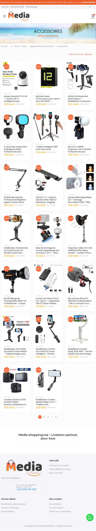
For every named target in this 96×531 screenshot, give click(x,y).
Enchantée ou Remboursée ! (13, 504)
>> (56, 417)
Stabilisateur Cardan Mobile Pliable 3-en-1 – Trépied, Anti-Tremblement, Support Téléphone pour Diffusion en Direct (47, 405)
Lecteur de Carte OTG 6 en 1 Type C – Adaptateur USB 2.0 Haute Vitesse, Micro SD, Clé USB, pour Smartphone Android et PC (48, 304)
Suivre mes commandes (60, 511)
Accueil (4, 46)
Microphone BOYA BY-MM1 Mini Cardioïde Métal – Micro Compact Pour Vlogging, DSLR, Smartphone (79, 303)
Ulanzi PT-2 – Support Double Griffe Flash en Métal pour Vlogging (46, 200)
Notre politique (7, 511)
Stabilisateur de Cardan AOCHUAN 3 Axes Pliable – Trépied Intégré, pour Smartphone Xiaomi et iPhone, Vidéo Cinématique (15, 355)
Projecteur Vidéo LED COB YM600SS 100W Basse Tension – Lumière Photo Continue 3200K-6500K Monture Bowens (80, 253)
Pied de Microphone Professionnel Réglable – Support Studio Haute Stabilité (15, 201)
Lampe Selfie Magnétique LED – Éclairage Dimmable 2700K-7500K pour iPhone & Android (79, 201)
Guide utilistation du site (59, 469)
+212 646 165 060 (26, 489)
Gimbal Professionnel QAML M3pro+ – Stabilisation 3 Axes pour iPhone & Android (79, 100)
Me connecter (55, 504)
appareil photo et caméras (42, 46)
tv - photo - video (19, 46)
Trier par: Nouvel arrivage (80, 54)
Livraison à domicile (10, 508)
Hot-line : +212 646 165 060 (13, 7)
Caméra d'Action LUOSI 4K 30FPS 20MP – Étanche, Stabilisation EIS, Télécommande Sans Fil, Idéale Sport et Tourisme (15, 404)
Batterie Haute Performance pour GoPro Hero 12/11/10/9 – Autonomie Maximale (48, 100)
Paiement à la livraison (59, 465)
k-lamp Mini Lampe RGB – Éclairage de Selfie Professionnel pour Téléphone (16, 150)
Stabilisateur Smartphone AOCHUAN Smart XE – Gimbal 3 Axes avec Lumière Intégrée (16, 252)
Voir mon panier (56, 508)
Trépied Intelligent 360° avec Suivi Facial (47, 148)
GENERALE (7, 94)
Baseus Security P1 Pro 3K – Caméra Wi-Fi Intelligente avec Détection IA (15, 100)
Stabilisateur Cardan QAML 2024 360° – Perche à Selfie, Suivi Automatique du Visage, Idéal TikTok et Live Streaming (80, 354)
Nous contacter (56, 473)
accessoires (62, 46)
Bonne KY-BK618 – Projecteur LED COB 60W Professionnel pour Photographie (79, 150)
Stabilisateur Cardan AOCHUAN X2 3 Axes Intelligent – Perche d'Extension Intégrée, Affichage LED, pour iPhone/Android (45, 355)
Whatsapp (31, 6)
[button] (93, 16)
